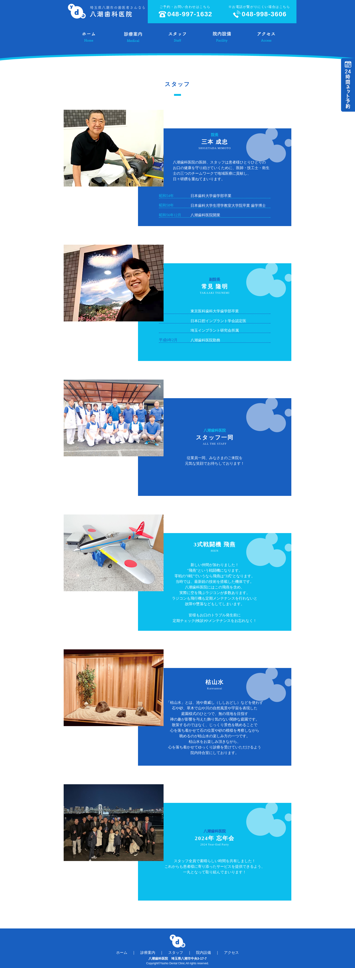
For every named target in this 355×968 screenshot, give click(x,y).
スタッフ (175, 953)
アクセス (231, 953)
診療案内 (147, 953)
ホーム (121, 953)
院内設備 (203, 953)
